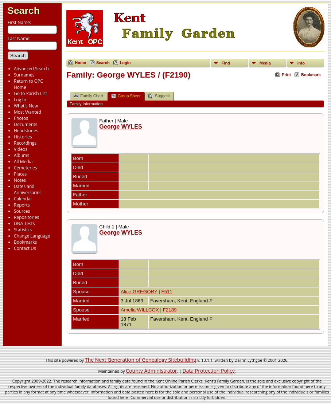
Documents (25, 124)
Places (20, 174)
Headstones (26, 131)
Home (80, 62)
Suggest (159, 96)
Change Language (32, 236)
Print (286, 74)
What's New (26, 106)
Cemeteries (25, 168)
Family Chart (88, 96)
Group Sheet (125, 96)
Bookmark (311, 74)
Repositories (26, 217)
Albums (21, 155)
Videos (20, 149)
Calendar (23, 199)
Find (226, 63)
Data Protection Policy (208, 370)
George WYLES (120, 126)
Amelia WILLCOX (140, 310)
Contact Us (25, 248)
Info (301, 63)
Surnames (24, 75)
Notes (20, 180)
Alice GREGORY (139, 291)
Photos (21, 118)
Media (265, 63)
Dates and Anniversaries (28, 189)
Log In (20, 100)
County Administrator (151, 370)
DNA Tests (24, 223)
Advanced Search (31, 69)
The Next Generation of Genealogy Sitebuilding (140, 359)
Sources (22, 211)
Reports (22, 205)
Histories (23, 137)
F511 (166, 291)
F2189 (170, 310)
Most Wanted (27, 112)
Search (23, 10)
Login (125, 62)
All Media (23, 161)
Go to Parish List (30, 93)
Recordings (25, 143)
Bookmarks (25, 242)
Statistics (23, 230)
